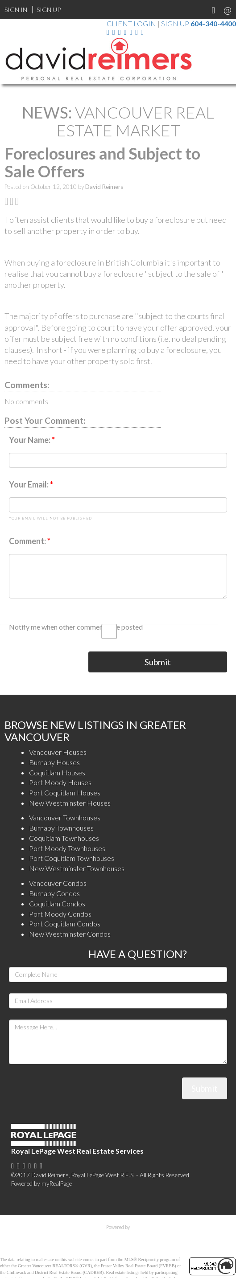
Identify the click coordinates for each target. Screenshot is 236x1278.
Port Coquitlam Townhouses (71, 858)
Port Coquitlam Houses (64, 792)
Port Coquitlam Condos (64, 923)
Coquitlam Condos (57, 903)
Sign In (15, 9)
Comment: (28, 541)
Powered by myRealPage (41, 1183)
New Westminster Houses (70, 803)
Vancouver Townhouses (64, 817)
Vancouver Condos (58, 883)
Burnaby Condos (54, 893)
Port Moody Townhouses (67, 848)
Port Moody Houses (60, 782)
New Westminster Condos (70, 934)
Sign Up (49, 9)
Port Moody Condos (60, 913)
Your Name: (30, 440)
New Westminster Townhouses (76, 868)
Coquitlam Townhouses (64, 838)
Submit (158, 662)
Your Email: (29, 484)
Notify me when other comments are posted (113, 628)
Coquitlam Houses (57, 772)
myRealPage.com (118, 1237)
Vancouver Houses (58, 752)
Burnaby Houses (54, 762)
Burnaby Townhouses (61, 827)
